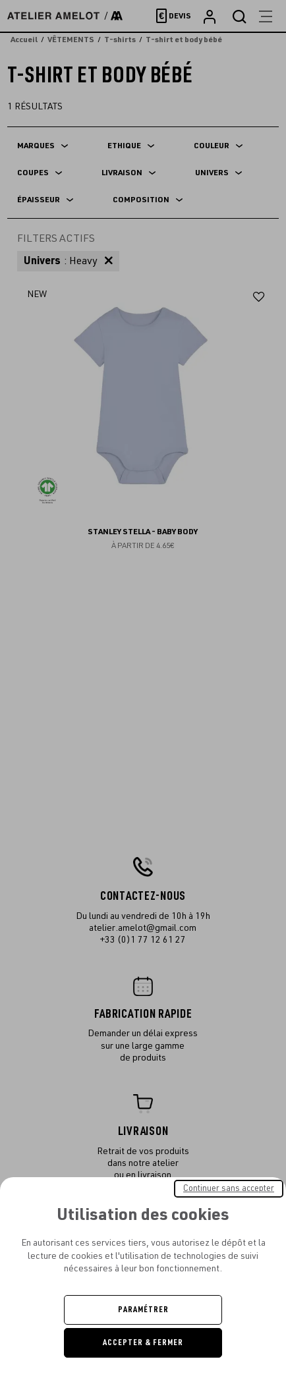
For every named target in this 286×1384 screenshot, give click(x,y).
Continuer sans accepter (228, 1188)
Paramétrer (143, 1309)
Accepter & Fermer (143, 1342)
